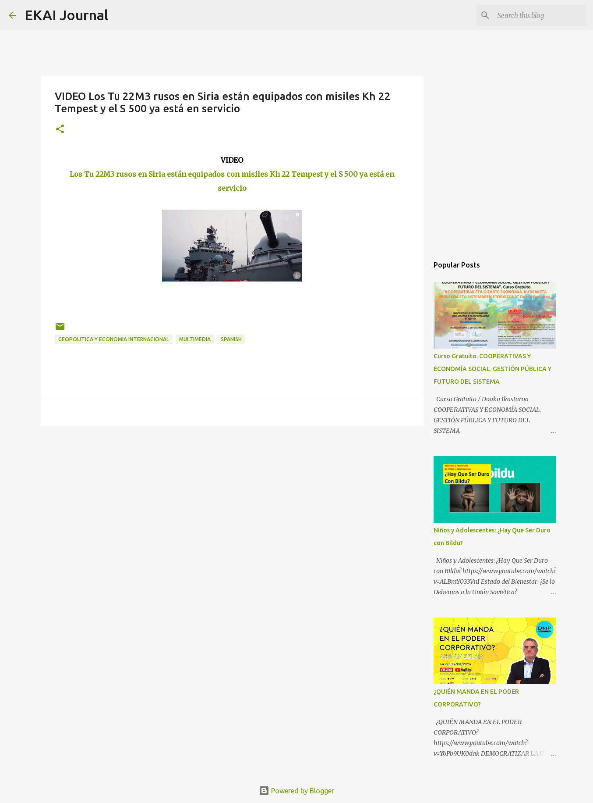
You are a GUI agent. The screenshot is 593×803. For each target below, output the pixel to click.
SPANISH (231, 339)
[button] (60, 130)
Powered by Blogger (296, 791)
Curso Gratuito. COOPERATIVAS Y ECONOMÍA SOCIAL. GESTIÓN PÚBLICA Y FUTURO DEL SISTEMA (492, 369)
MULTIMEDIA (195, 339)
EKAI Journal (66, 15)
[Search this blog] (540, 15)
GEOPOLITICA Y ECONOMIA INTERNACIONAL (113, 339)
